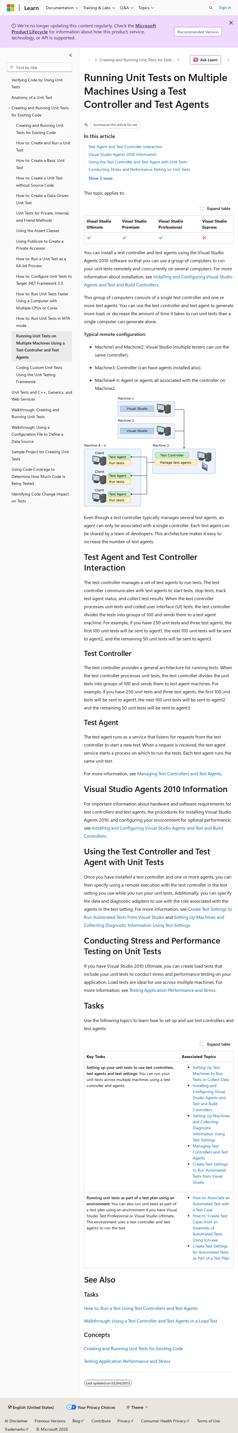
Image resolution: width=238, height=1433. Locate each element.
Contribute (100, 1421)
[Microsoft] (10, 8)
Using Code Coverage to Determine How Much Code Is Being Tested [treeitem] (38, 476)
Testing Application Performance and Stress (172, 990)
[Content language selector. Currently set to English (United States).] (31, 1407)
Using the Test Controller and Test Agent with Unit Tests (138, 161)
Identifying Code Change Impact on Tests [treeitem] (40, 497)
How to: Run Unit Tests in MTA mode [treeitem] (43, 321)
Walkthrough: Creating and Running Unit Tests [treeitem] (35, 413)
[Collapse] (71, 55)
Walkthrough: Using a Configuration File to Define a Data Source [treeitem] (37, 434)
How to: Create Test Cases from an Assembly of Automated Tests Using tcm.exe (210, 1228)
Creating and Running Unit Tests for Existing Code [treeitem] (39, 129)
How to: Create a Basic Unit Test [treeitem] (40, 164)
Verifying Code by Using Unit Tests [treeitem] (37, 83)
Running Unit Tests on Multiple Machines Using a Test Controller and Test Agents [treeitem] (40, 346)
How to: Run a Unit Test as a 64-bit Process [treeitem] (41, 262)
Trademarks (15, 1429)
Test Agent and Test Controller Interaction (125, 146)
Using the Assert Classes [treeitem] (37, 230)
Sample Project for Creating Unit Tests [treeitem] (40, 455)
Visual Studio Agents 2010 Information (123, 154)
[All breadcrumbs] (89, 59)
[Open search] (211, 8)
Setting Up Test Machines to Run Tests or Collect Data (211, 1073)
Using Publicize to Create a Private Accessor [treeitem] (39, 244)
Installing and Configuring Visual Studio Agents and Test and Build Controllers (209, 1097)
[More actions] (228, 59)
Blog (76, 1421)
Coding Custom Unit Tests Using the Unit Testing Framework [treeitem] (39, 374)
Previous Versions (50, 1421)
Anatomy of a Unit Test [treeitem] (32, 97)
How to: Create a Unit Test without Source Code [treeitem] (39, 181)
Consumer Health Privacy (163, 1421)
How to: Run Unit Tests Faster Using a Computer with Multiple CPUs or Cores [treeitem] (42, 301)
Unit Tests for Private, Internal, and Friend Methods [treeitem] (42, 216)
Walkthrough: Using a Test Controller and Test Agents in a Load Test (150, 1321)
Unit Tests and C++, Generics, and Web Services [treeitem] (42, 395)
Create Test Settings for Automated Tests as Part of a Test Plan (211, 1252)
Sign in (225, 7)
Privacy (123, 1421)
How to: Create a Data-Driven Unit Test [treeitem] (42, 199)
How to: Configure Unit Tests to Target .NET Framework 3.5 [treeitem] (44, 279)
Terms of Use (208, 1421)
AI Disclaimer (16, 1421)
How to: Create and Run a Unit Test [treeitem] (43, 146)
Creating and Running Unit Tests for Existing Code (138, 59)
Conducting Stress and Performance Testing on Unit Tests (139, 169)
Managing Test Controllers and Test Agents (179, 773)
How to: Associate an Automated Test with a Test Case (211, 1203)
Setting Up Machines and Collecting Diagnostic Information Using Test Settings (211, 1128)
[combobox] (39, 67)
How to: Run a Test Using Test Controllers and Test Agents (141, 1308)
